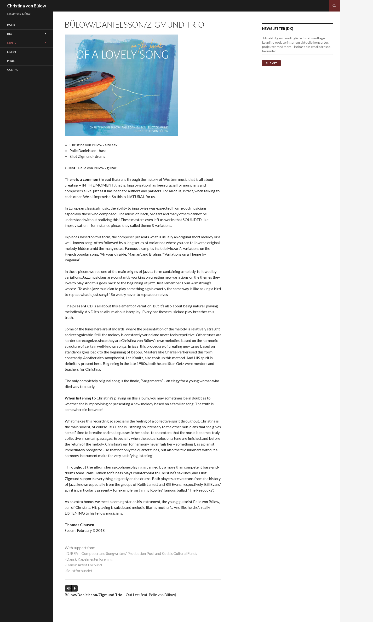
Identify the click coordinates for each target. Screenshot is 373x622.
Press (11, 60)
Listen (11, 51)
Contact (13, 69)
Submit (271, 63)
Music (11, 42)
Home (11, 24)
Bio (9, 33)
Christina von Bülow (26, 5)
